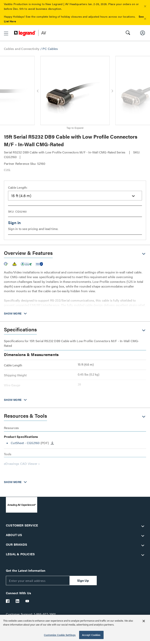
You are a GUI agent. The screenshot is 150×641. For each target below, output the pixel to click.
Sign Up (83, 580)
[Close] (143, 621)
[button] (145, 6)
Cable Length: (18, 187)
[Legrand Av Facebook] (8, 601)
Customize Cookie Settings (60, 635)
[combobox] (75, 195)
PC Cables (50, 48)
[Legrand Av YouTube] (27, 601)
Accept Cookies (91, 635)
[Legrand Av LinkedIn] (18, 601)
